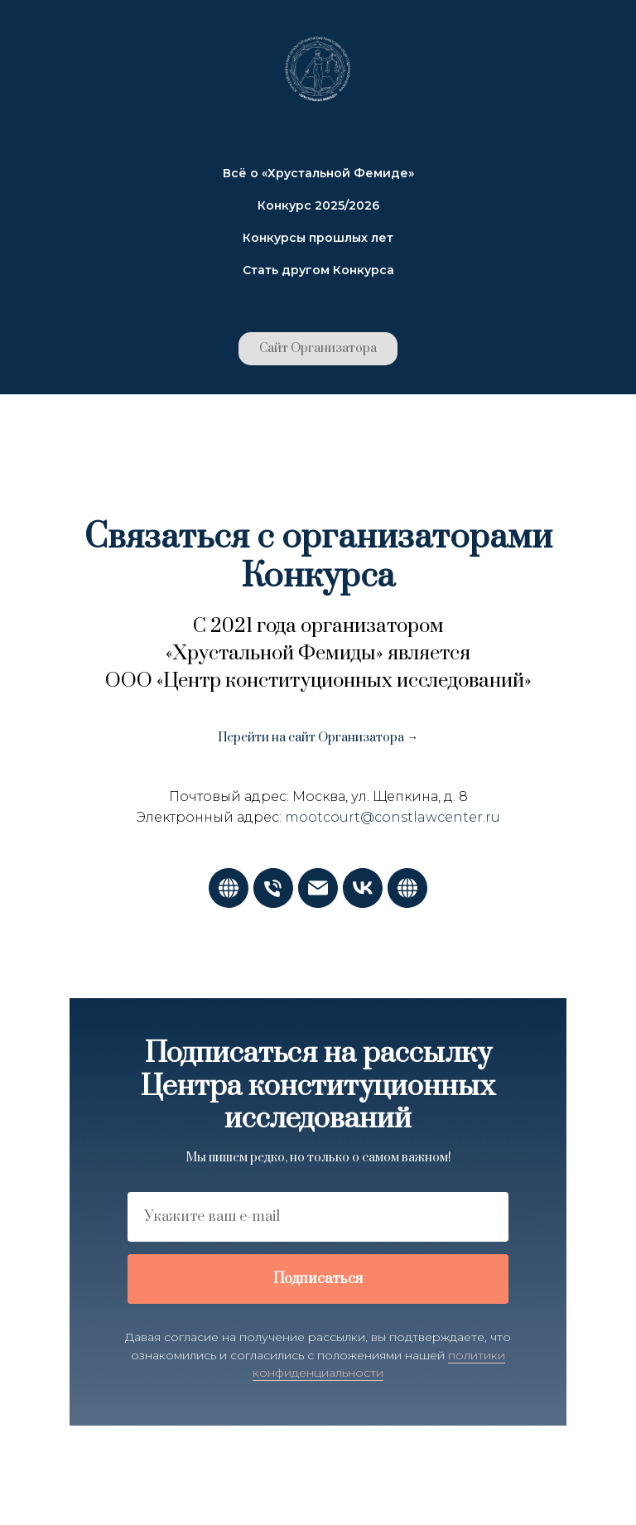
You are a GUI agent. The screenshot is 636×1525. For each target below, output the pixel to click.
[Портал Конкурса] (407, 903)
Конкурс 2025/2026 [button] (318, 205)
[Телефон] (273, 903)
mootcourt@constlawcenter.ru (392, 817)
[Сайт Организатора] (228, 903)
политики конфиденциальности (379, 1364)
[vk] (363, 903)
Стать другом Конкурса (318, 270)
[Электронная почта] (318, 903)
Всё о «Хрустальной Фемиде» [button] (318, 173)
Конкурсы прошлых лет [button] (318, 237)
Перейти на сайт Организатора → (318, 738)
